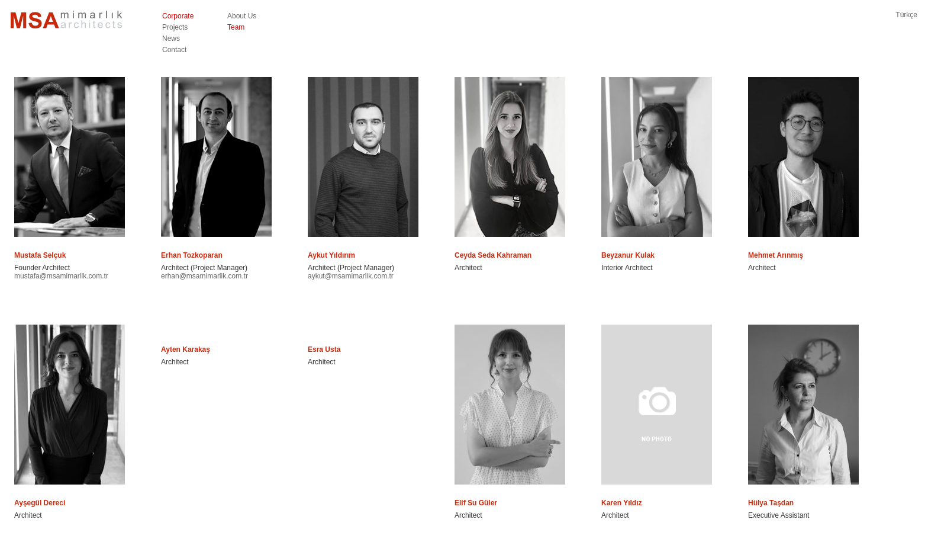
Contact (174, 50)
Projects (175, 27)
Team (235, 27)
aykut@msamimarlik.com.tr (351, 276)
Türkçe (906, 15)
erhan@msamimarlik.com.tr (204, 276)
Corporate (178, 16)
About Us (241, 16)
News (171, 38)
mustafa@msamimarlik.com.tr (61, 276)
